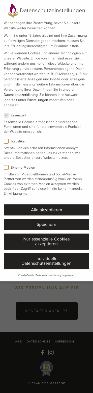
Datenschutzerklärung (21, 87)
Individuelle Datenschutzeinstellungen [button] (46, 253)
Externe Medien (21, 159)
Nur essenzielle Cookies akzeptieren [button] (46, 234)
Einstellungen (37, 92)
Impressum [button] (68, 268)
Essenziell (17, 107)
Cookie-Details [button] (26, 268)
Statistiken (17, 133)
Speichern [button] (46, 217)
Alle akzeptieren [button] (46, 202)
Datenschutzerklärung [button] (48, 268)
